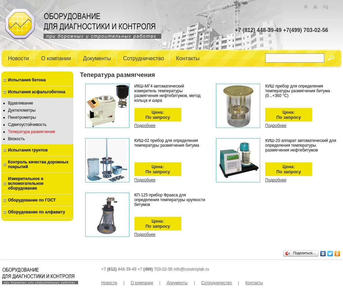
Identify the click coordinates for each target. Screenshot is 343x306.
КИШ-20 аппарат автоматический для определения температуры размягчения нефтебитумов (300, 145)
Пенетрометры (22, 117)
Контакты (188, 58)
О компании (56, 58)
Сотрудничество (143, 58)
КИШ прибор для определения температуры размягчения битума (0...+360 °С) (297, 91)
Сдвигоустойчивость (27, 124)
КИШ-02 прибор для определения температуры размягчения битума (166, 143)
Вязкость (16, 138)
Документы (97, 58)
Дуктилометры (22, 110)
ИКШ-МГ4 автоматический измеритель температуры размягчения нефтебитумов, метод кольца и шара (167, 93)
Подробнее (145, 125)
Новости (18, 58)
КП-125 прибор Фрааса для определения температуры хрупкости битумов (169, 200)
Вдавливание (20, 103)
